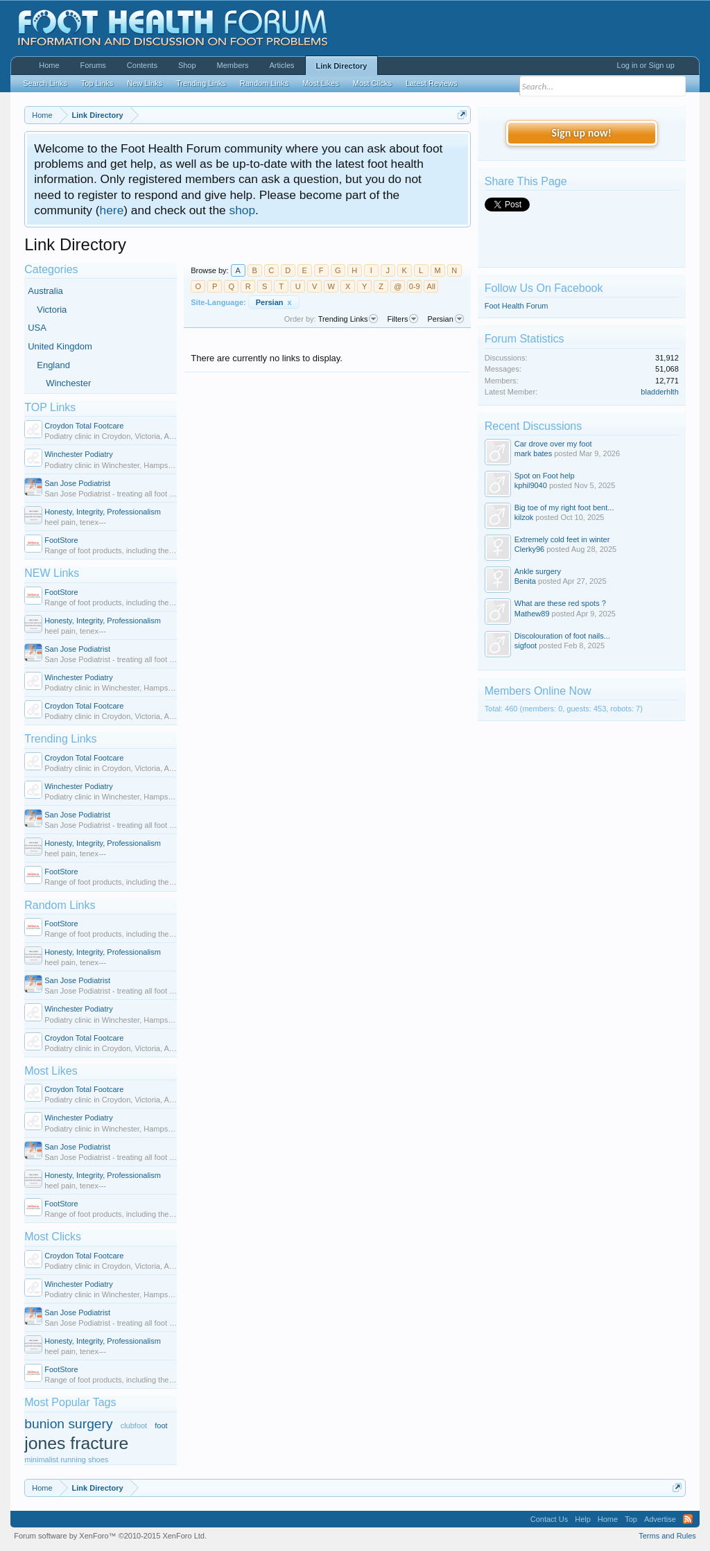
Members (233, 65)
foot (161, 1425)
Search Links (45, 83)
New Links (144, 83)
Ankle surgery (537, 571)
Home (49, 65)
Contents (142, 65)
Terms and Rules (667, 1536)
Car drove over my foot (553, 444)
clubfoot (134, 1425)
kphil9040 (530, 485)
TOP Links (50, 407)
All (431, 286)
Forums (93, 65)
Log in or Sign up (646, 65)
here (112, 210)
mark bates (533, 453)
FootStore (61, 540)
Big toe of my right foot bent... (564, 507)
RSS (688, 1519)
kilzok (524, 517)
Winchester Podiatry (78, 454)
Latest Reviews (432, 83)
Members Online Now (538, 691)
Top (631, 1519)
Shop (187, 65)
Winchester (68, 383)
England (53, 365)
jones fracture (76, 1443)
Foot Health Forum (516, 306)
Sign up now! (582, 132)
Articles (281, 65)
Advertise (660, 1519)
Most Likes (50, 1071)
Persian (274, 302)
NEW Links (51, 573)
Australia (45, 291)
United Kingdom (60, 346)
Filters (402, 319)
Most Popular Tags (70, 1402)
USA (37, 327)
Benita (525, 581)
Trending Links (60, 739)
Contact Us (549, 1519)
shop (242, 210)
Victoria (52, 309)
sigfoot (525, 645)
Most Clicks (52, 1236)
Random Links (59, 905)
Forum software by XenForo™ (110, 1536)
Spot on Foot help (544, 475)
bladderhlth (659, 392)
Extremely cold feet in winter (562, 539)
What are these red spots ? (560, 603)
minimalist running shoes (66, 1459)
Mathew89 (532, 613)
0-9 (414, 286)
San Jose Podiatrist (77, 483)
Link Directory (341, 66)
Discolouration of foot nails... (562, 636)
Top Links (97, 83)
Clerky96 (529, 549)
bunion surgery (68, 1423)
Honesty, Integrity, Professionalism (102, 512)
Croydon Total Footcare (83, 426)
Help (583, 1519)
